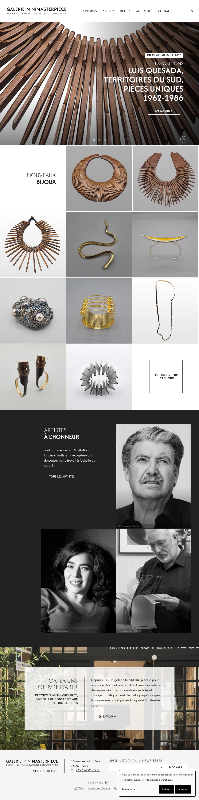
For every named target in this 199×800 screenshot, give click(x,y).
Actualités (144, 11)
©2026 (79, 788)
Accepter (183, 789)
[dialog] (157, 783)
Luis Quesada (137, 476)
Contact (165, 11)
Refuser (166, 789)
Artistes (109, 11)
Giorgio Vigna (137, 581)
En (191, 11)
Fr (184, 11)
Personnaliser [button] (129, 789)
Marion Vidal (62, 581)
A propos (90, 11)
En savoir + (164, 111)
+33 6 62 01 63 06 (88, 770)
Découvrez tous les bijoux (166, 376)
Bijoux (125, 11)
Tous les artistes (47, 472)
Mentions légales (99, 788)
